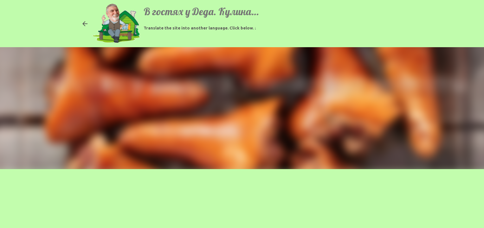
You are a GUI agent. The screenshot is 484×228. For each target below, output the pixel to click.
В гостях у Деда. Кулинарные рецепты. (228, 11)
